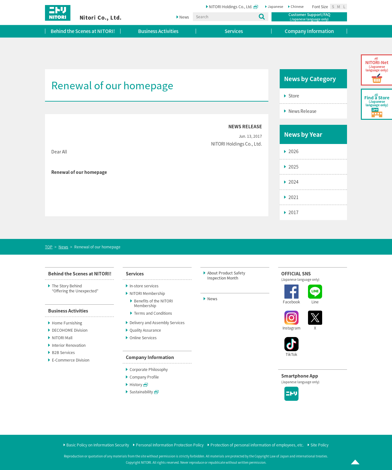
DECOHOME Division (69, 330)
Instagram (291, 321)
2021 (293, 197)
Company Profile (144, 377)
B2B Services (63, 352)
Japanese (275, 6)
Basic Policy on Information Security (97, 445)
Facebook (291, 295)
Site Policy (319, 445)
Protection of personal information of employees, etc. (257, 445)
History (139, 384)
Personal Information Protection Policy (170, 445)
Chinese (297, 6)
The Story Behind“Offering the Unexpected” (75, 288)
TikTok (291, 347)
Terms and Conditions (153, 313)
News (184, 17)
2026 (293, 151)
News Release (302, 111)
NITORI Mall (62, 337)
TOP (49, 247)
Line (315, 295)
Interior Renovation (69, 345)
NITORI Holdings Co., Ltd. (233, 6)
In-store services (144, 286)
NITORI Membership (147, 293)
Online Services (143, 337)
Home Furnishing (67, 323)
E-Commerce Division (70, 360)
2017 (293, 212)
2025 (293, 166)
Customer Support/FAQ (309, 16)
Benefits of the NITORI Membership (153, 303)
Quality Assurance (145, 330)
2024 (293, 182)
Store (293, 95)
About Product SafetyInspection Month (226, 275)
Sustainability (144, 392)
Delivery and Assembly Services (157, 322)
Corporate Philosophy (149, 369)
